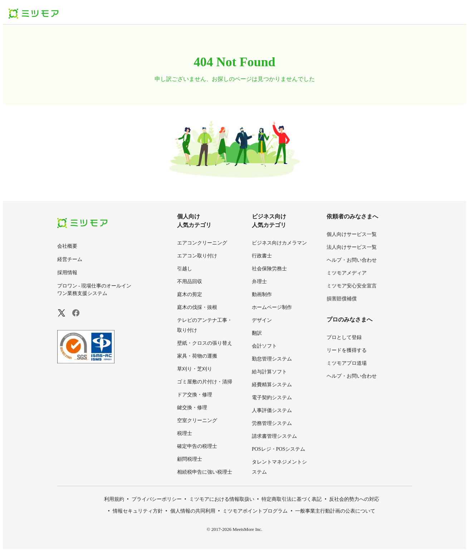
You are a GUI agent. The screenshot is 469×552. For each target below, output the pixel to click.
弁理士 (259, 281)
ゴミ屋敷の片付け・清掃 (204, 381)
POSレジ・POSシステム (278, 449)
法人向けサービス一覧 (352, 247)
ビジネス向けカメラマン (279, 243)
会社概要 (67, 246)
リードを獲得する (347, 350)
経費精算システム (272, 384)
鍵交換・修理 (192, 407)
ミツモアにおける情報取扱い (221, 499)
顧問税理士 (189, 459)
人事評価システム (272, 410)
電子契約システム (272, 397)
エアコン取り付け (197, 255)
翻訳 (257, 333)
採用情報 (67, 272)
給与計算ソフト (269, 371)
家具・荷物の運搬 (197, 356)
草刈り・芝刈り (194, 369)
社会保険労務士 (269, 268)
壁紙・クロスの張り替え (204, 343)
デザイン (262, 320)
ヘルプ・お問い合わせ (352, 260)
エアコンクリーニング (202, 243)
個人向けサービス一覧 (352, 234)
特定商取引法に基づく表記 (292, 499)
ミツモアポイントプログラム (255, 511)
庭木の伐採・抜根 (197, 307)
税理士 (184, 433)
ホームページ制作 (272, 307)
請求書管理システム (274, 436)
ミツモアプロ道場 (347, 363)
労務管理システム (272, 423)
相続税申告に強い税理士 (204, 472)
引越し (184, 268)
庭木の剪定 (189, 294)
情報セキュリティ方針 (138, 511)
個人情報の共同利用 (192, 511)
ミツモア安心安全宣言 (352, 286)
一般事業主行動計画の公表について (335, 511)
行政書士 (262, 255)
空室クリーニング (197, 420)
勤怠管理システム (272, 359)
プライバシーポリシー (157, 499)
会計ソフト (264, 346)
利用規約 (114, 499)
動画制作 (262, 294)
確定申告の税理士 (197, 446)
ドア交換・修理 (194, 394)
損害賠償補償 (342, 298)
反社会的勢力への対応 (354, 499)
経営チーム (69, 259)
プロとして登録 (344, 337)
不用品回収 (189, 281)
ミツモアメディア (347, 273)
